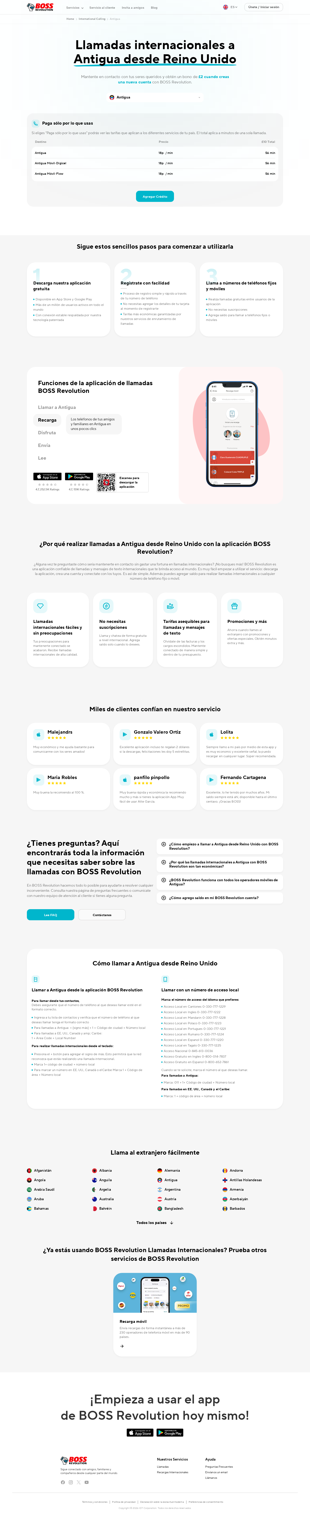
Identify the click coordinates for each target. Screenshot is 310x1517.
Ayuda (210, 1459)
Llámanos (211, 1478)
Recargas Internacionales (172, 1472)
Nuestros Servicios (172, 1459)
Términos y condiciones (94, 1502)
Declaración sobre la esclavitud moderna (162, 1502)
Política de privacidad (123, 1502)
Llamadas (163, 1467)
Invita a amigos (133, 8)
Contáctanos (102, 915)
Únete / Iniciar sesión (263, 7)
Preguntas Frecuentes (219, 1467)
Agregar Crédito (155, 197)
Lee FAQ (50, 915)
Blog (154, 8)
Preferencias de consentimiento (206, 1502)
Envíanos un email (216, 1472)
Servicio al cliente (102, 8)
